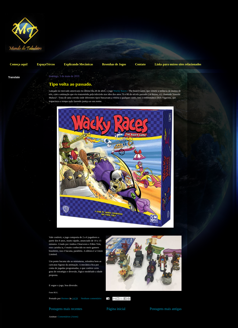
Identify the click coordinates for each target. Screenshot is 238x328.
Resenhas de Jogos (114, 64)
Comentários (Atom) (68, 316)
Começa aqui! (19, 64)
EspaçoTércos (46, 64)
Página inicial (115, 309)
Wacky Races (120, 90)
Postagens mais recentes (65, 309)
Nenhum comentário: (91, 298)
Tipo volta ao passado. (70, 84)
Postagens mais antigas (166, 309)
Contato (140, 64)
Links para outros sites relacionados (178, 64)
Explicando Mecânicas (78, 64)
